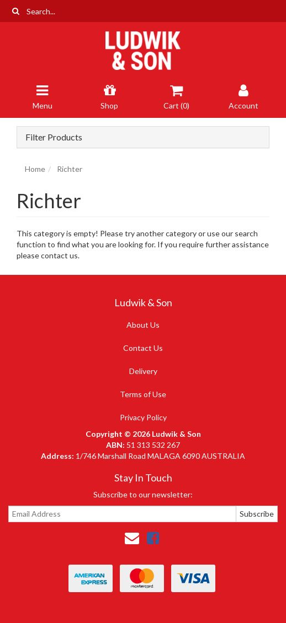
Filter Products (53, 137)
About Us (143, 324)
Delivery (143, 371)
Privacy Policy (143, 417)
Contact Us (143, 348)
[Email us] (132, 537)
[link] (153, 537)
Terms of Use (143, 394)
